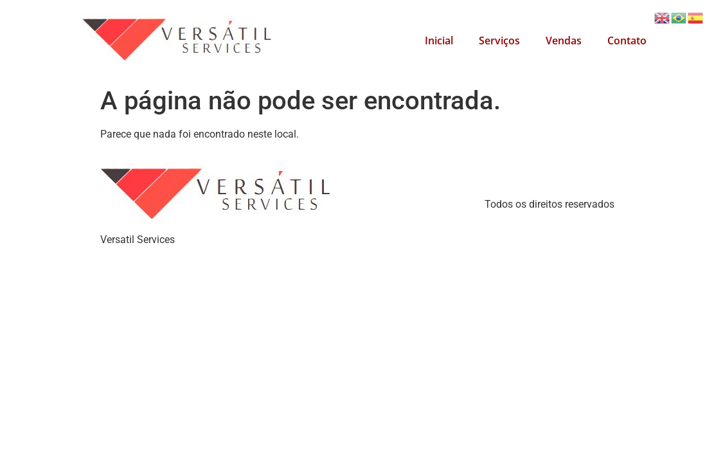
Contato (627, 40)
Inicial (439, 40)
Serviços (499, 40)
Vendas (564, 40)
